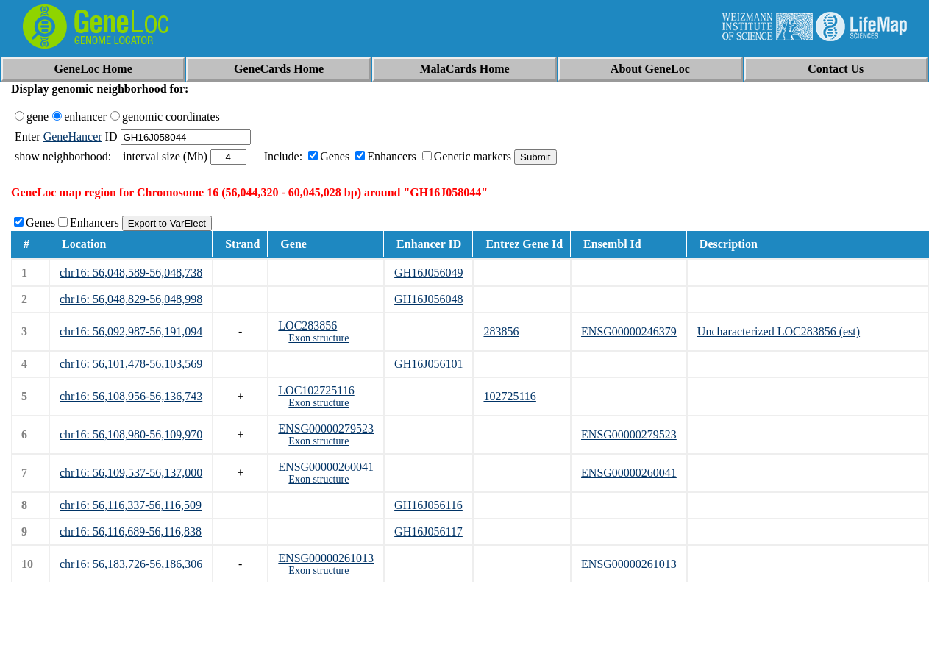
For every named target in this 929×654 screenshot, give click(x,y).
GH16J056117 (428, 531)
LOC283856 (307, 325)
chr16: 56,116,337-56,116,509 (131, 505)
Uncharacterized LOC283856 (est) (778, 331)
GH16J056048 (428, 299)
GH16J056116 (428, 505)
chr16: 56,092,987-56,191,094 (131, 331)
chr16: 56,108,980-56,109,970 (131, 434)
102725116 (509, 396)
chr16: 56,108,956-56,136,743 (131, 396)
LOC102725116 (316, 390)
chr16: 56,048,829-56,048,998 (131, 299)
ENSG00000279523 (326, 428)
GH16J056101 (428, 364)
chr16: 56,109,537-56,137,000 (131, 472)
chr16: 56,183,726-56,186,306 (131, 564)
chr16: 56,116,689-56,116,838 (131, 531)
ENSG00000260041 (326, 467)
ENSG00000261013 (326, 558)
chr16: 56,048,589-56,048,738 (131, 272)
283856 (501, 331)
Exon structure (318, 338)
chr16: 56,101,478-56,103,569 (131, 364)
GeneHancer (72, 136)
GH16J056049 (428, 272)
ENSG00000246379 (629, 331)
